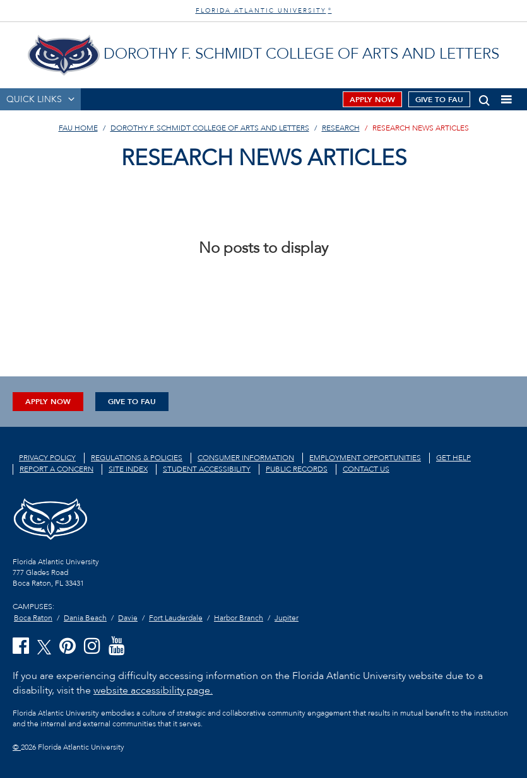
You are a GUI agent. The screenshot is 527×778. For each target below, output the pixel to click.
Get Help (453, 458)
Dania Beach (85, 618)
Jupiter (287, 618)
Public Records (297, 469)
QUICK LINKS (34, 99)
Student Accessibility (207, 469)
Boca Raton (33, 618)
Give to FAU (439, 100)
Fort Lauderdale (176, 618)
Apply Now (372, 100)
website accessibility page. (153, 690)
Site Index (128, 469)
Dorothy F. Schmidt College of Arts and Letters (209, 128)
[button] (484, 98)
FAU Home (78, 128)
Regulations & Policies (136, 458)
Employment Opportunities (365, 458)
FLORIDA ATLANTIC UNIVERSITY (264, 10)
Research (341, 128)
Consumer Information (246, 458)
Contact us (366, 469)
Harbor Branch (238, 618)
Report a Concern (56, 469)
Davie (128, 618)
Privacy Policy (47, 458)
